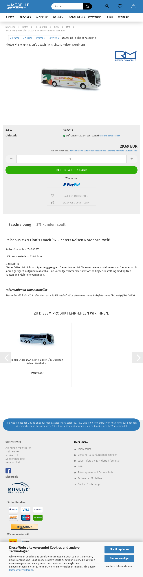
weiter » (40, 38)
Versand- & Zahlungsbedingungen (97, 454)
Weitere (123, 17)
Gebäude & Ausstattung (85, 17)
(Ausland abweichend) (110, 136)
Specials (25, 17)
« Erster (14, 38)
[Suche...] (87, 6)
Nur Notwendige (119, 558)
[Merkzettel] (120, 6)
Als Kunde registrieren (18, 448)
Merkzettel (12, 455)
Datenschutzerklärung (21, 570)
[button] (106, 6)
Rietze (10, 17)
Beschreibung (19, 224)
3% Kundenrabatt (50, 224)
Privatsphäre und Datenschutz (95, 472)
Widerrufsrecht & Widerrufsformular (99, 460)
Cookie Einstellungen (90, 484)
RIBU (110, 17)
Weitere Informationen (119, 566)
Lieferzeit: (11, 135)
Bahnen (58, 17)
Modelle (42, 17)
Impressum (84, 449)
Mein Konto (12, 451)
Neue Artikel (13, 462)
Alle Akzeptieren (119, 549)
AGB (80, 466)
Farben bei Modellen (90, 478)
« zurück (27, 38)
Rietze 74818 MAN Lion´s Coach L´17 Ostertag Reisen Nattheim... (37, 361)
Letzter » (54, 38)
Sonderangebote (15, 458)
